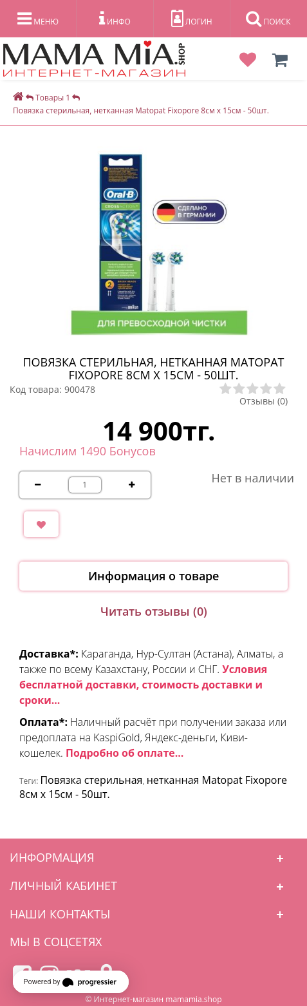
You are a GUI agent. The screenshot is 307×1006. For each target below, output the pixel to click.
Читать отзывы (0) (153, 611)
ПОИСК (268, 18)
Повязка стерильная (91, 780)
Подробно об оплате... (124, 753)
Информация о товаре (153, 576)
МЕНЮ (38, 18)
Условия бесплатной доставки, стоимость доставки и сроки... (143, 684)
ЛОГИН (191, 18)
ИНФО (115, 18)
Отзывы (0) (263, 401)
